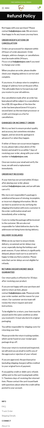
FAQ (4, 406)
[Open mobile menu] (6, 8)
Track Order (7, 411)
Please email (7, 61)
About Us (6, 426)
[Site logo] (21, 8)
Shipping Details (9, 415)
